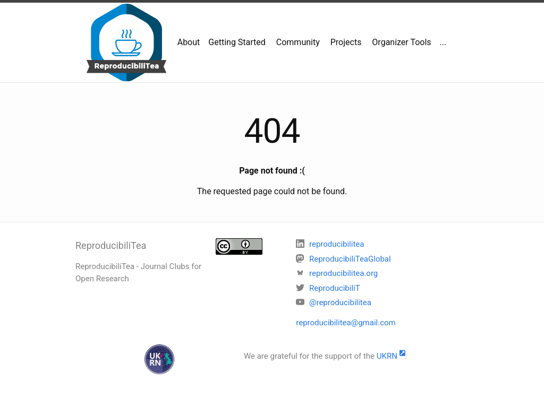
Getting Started (237, 42)
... (443, 42)
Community (297, 42)
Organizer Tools (400, 42)
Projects (345, 42)
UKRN (391, 356)
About (188, 42)
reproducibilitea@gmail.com (345, 322)
